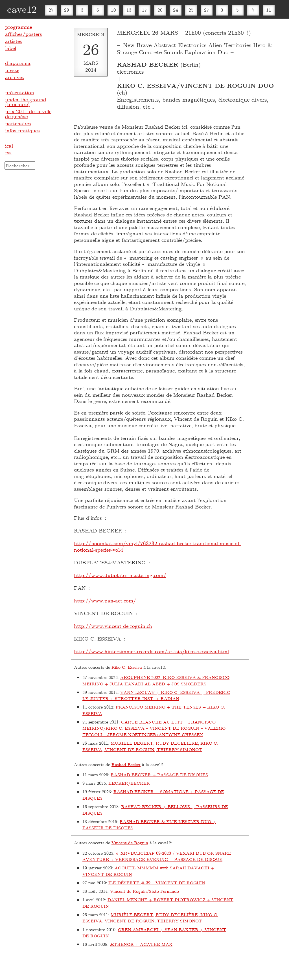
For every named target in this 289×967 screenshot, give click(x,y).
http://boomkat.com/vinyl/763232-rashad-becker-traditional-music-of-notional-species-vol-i (157, 546)
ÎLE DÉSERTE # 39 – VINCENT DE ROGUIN (156, 883)
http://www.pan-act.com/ (105, 600)
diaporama (17, 63)
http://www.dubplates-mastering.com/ (120, 575)
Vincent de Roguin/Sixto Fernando (144, 891)
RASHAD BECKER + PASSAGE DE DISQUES (159, 774)
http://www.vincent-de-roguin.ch (113, 626)
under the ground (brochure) (25, 102)
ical (9, 145)
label (10, 48)
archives (14, 77)
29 (66, 9)
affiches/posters (23, 34)
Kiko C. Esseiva (126, 667)
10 (113, 9)
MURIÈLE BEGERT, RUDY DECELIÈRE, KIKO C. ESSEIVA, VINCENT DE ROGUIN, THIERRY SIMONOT (150, 746)
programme (18, 26)
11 (268, 9)
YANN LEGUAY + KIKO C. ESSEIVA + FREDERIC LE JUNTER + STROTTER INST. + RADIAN (156, 695)
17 (144, 9)
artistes (13, 41)
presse (12, 70)
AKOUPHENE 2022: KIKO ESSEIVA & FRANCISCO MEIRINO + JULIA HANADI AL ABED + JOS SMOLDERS (155, 680)
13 (129, 9)
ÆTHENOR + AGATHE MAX (141, 944)
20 (160, 9)
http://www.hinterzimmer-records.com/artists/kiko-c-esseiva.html (151, 651)
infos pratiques (22, 130)
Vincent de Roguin (129, 842)
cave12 (22, 9)
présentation (19, 92)
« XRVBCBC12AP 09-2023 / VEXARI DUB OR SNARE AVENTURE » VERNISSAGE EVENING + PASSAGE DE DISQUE (156, 856)
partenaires (18, 123)
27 (51, 9)
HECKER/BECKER (129, 783)
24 (175, 9)
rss (8, 152)
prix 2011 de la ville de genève (28, 114)
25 (191, 9)
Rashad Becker (126, 764)
